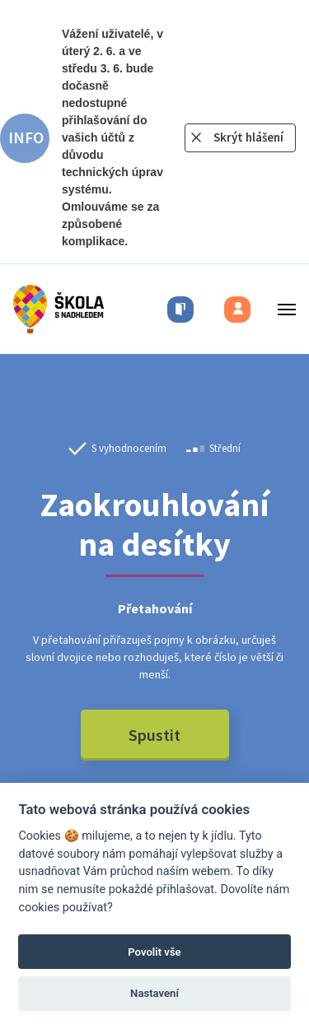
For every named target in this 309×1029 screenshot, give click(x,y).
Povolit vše (154, 952)
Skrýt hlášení (248, 137)
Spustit (154, 734)
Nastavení (154, 993)
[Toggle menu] (282, 309)
